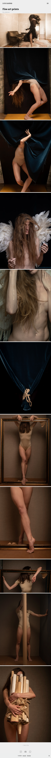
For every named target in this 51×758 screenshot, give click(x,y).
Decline (29, 755)
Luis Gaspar (7, 3)
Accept (24, 755)
